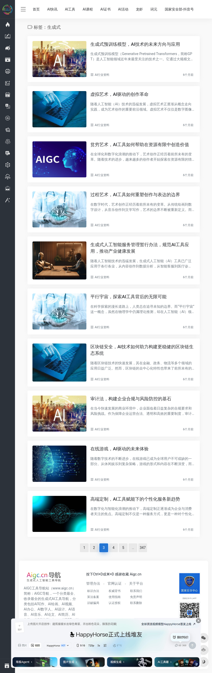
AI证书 (105, 9)
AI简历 (63, 614)
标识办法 (93, 591)
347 (143, 548)
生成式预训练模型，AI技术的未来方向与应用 (135, 44)
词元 (153, 9)
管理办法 (93, 583)
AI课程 (88, 9)
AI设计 (60, 609)
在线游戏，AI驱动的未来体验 (119, 448)
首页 (36, 9)
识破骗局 (93, 603)
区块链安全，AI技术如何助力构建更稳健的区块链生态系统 (142, 350)
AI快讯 (52, 9)
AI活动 (123, 9)
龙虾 (139, 9)
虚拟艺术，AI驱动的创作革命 (119, 94)
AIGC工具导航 (35, 588)
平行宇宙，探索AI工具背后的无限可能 (128, 296)
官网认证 (115, 583)
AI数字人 (44, 609)
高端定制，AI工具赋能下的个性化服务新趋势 (135, 499)
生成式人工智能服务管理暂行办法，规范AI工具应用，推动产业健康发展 (139, 248)
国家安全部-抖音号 (179, 9)
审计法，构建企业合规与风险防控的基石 (130, 398)
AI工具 (70, 9)
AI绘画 (53, 604)
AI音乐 (36, 614)
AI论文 (49, 614)
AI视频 (67, 604)
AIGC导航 (41, 593)
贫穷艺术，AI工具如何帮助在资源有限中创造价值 (139, 144)
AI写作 (39, 604)
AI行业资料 (102, 75)
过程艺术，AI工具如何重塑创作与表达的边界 (135, 194)
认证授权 (115, 603)
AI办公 (29, 609)
